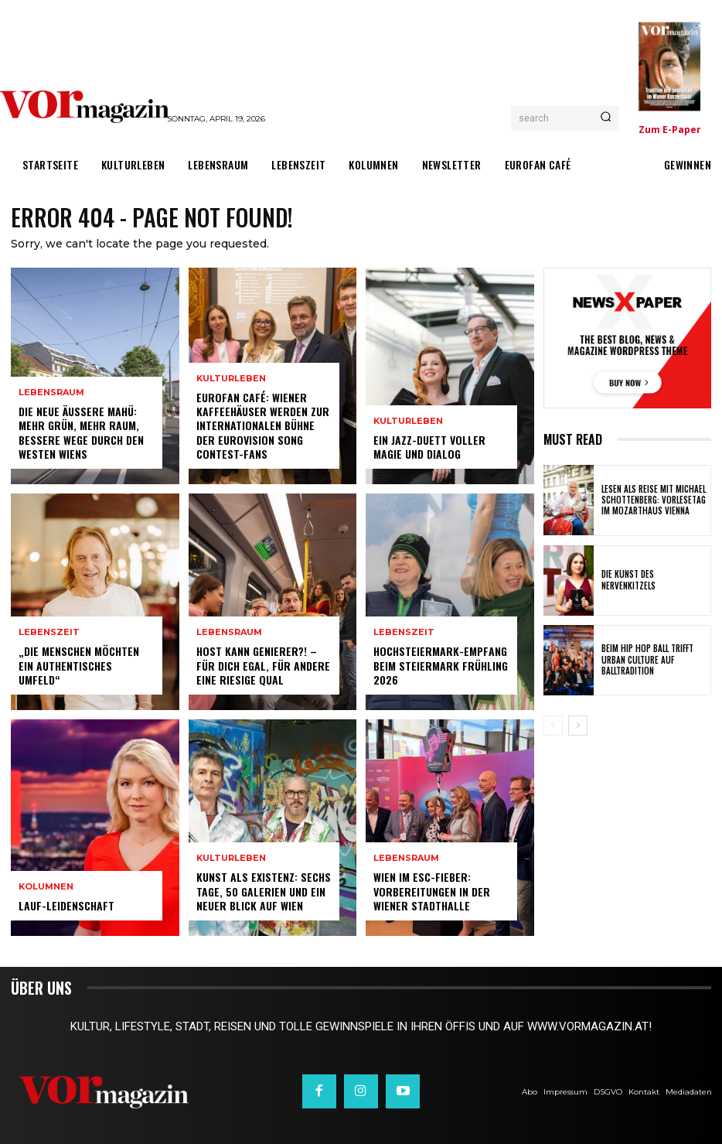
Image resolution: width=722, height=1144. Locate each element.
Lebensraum (51, 393)
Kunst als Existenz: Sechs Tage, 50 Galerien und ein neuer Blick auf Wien (263, 891)
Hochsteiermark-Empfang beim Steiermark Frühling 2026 (440, 666)
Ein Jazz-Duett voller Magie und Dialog (429, 447)
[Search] (605, 118)
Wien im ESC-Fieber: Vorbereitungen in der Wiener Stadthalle (431, 891)
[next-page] (577, 725)
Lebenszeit (49, 633)
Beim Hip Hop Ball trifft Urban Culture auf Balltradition (647, 660)
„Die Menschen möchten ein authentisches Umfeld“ (79, 666)
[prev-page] (553, 725)
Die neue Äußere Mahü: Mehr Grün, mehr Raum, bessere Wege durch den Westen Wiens (81, 433)
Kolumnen (46, 887)
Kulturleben (231, 378)
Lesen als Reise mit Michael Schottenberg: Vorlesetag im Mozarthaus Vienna (653, 500)
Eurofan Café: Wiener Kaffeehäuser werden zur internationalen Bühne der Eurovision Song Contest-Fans (262, 425)
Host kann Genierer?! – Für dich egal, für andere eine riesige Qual (263, 666)
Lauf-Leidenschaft (66, 905)
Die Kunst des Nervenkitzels (628, 579)
